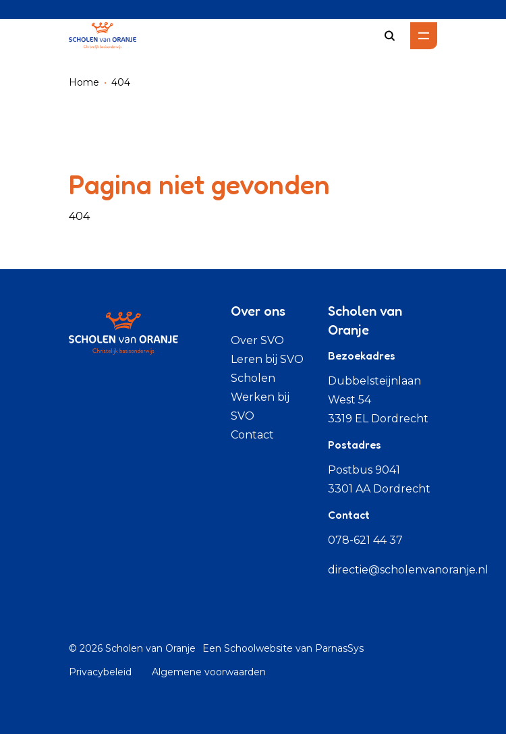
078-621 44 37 (365, 540)
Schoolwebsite (258, 648)
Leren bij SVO (267, 359)
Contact (252, 434)
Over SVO (257, 340)
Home (84, 82)
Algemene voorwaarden (209, 672)
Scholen (253, 378)
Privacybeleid (100, 672)
